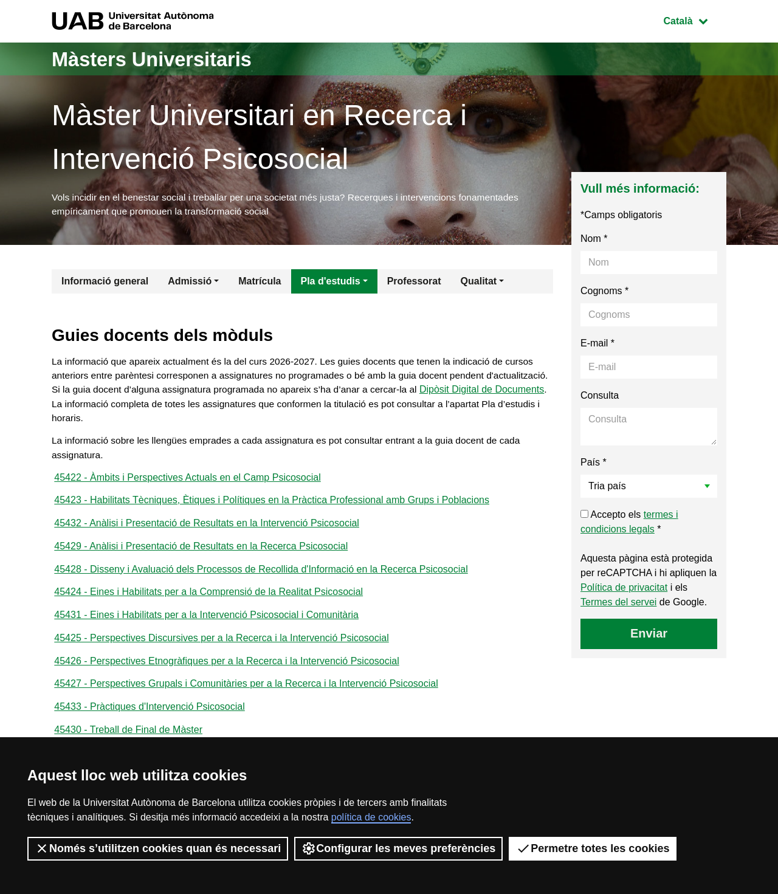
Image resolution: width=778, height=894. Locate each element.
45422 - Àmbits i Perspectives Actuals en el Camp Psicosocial (187, 484)
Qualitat (479, 283)
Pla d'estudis (330, 283)
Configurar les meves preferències (398, 848)
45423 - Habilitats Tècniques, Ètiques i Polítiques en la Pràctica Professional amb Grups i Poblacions (271, 508)
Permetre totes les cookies (592, 848)
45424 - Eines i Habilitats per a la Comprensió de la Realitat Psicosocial (208, 602)
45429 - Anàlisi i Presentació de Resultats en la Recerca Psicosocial (201, 555)
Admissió (190, 283)
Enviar (648, 635)
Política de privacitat (623, 589)
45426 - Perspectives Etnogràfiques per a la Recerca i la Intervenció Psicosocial (226, 674)
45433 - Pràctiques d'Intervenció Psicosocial (149, 721)
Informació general (104, 283)
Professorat (414, 283)
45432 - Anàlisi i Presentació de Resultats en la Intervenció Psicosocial (206, 531)
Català (694, 19)
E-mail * (597, 345)
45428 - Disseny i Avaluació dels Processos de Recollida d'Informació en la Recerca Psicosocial (260, 579)
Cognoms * (604, 292)
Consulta (599, 397)
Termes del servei (618, 604)
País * (593, 464)
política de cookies (371, 817)
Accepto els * (629, 523)
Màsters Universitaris (162, 58)
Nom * (593, 240)
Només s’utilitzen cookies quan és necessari (158, 848)
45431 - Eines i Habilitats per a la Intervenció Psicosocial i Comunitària (206, 626)
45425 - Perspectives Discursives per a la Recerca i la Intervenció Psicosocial (221, 650)
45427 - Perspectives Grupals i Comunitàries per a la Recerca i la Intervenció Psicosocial (246, 697)
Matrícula (259, 283)
